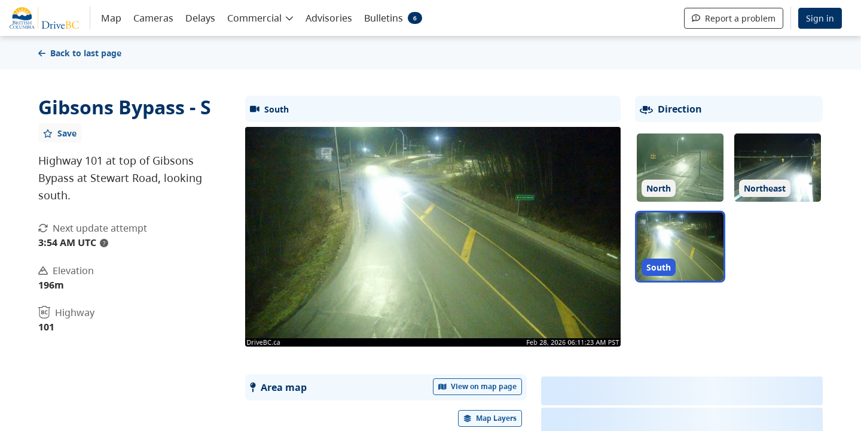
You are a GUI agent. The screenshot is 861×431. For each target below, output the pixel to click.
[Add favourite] (59, 132)
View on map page (477, 386)
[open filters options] (490, 418)
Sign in (820, 18)
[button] (260, 17)
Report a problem (733, 18)
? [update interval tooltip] (104, 243)
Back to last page (79, 53)
